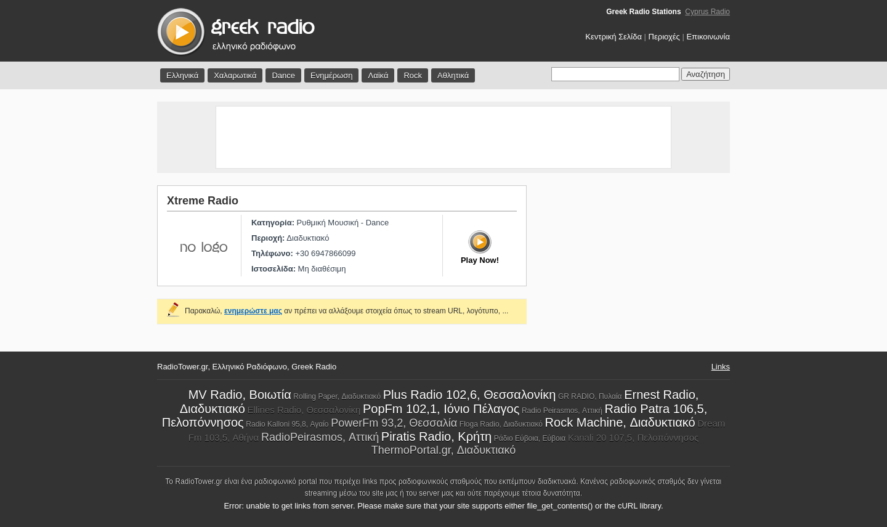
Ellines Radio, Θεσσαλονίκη (304, 409)
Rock (412, 75)
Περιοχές (664, 36)
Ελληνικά (182, 75)
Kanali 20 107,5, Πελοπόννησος (633, 437)
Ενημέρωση (331, 75)
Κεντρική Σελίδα (613, 36)
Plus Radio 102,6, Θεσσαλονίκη (469, 394)
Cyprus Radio (707, 11)
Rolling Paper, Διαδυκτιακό (337, 396)
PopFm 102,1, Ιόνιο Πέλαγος (441, 409)
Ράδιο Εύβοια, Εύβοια (529, 438)
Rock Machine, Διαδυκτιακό (620, 422)
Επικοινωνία (708, 36)
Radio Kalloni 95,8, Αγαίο (287, 424)
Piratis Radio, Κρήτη (436, 436)
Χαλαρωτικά (235, 75)
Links (720, 366)
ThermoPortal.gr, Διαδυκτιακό (443, 450)
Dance (283, 75)
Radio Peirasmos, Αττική (562, 410)
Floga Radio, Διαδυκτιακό (501, 424)
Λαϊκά (378, 75)
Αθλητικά (453, 75)
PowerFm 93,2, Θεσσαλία (394, 423)
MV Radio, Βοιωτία (239, 394)
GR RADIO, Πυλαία (590, 396)
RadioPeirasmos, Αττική (320, 437)
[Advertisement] (443, 137)
